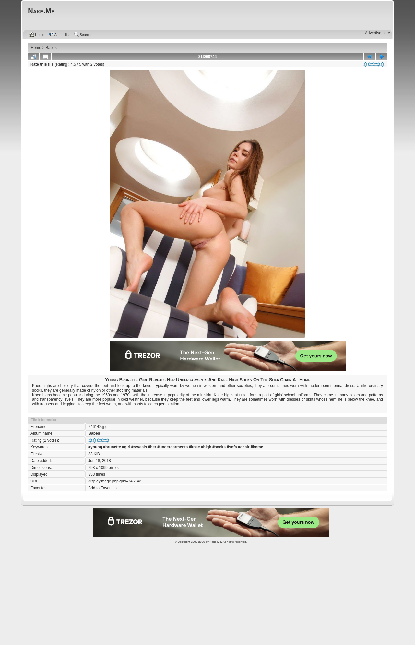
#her (152, 447)
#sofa (232, 447)
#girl (126, 447)
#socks (219, 447)
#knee (194, 447)
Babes (94, 433)
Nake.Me (215, 541)
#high (206, 447)
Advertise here (377, 33)
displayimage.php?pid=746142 (114, 481)
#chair (243, 447)
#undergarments (172, 447)
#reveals (139, 447)
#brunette (112, 447)
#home (257, 447)
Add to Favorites (102, 488)
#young (95, 447)
